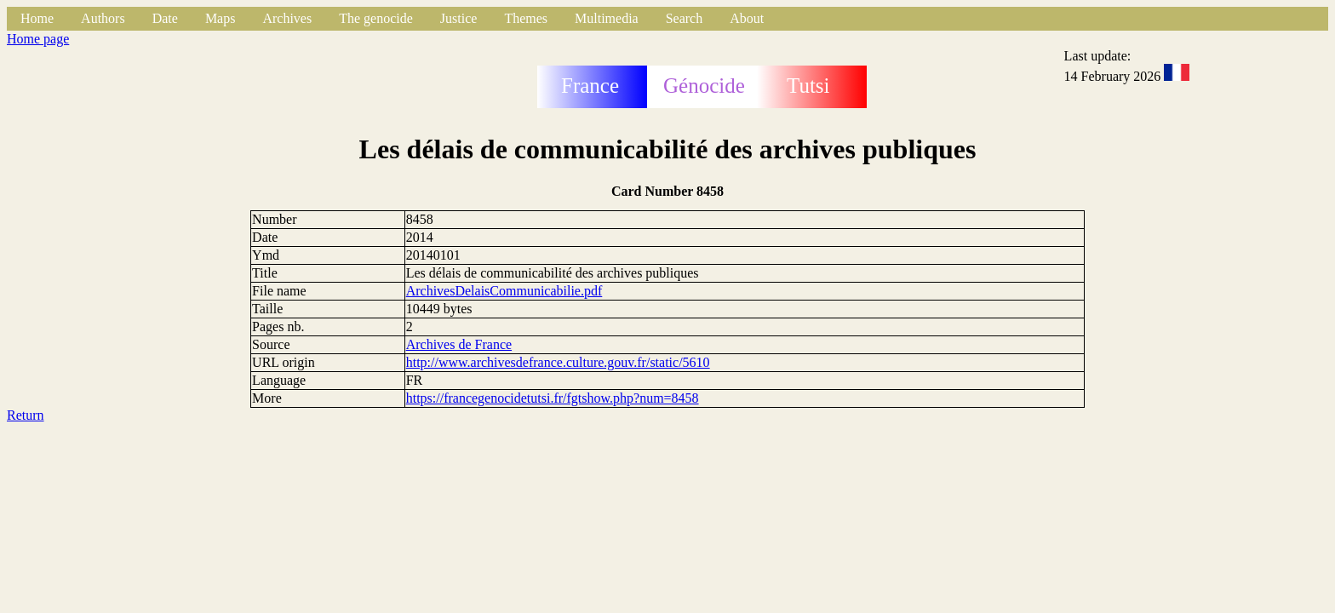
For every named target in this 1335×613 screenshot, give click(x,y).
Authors (103, 18)
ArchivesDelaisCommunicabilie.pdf (504, 291)
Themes (525, 18)
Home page (38, 39)
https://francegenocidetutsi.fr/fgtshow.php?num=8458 (552, 398)
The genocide (376, 18)
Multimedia (607, 18)
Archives (287, 18)
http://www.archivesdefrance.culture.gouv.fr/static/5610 (558, 362)
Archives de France (459, 344)
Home (37, 18)
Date (165, 18)
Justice (459, 18)
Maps (220, 18)
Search (684, 18)
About (747, 18)
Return (25, 415)
